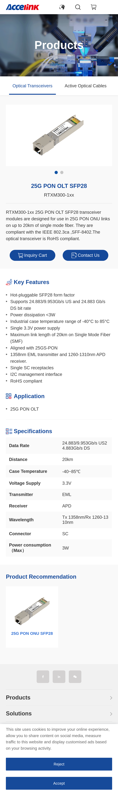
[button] (111, 86)
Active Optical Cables (85, 85)
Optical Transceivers (32, 85)
